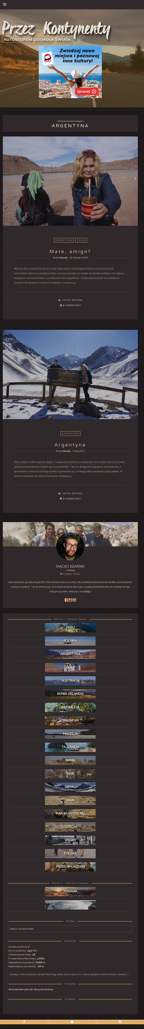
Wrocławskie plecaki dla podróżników (30, 989)
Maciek (63, 259)
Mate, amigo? (70, 253)
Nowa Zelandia (70, 694)
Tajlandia (70, 747)
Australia (70, 680)
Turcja (70, 827)
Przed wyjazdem (70, 866)
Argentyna (63, 242)
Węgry (70, 840)
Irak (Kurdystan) (70, 813)
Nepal (70, 787)
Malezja (70, 733)
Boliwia (70, 640)
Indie (70, 773)
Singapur (70, 720)
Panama (70, 891)
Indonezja (70, 707)
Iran (70, 800)
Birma (70, 760)
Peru (70, 627)
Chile (81, 242)
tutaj (87, 591)
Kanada (70, 904)
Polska (70, 853)
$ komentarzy (72, 307)
